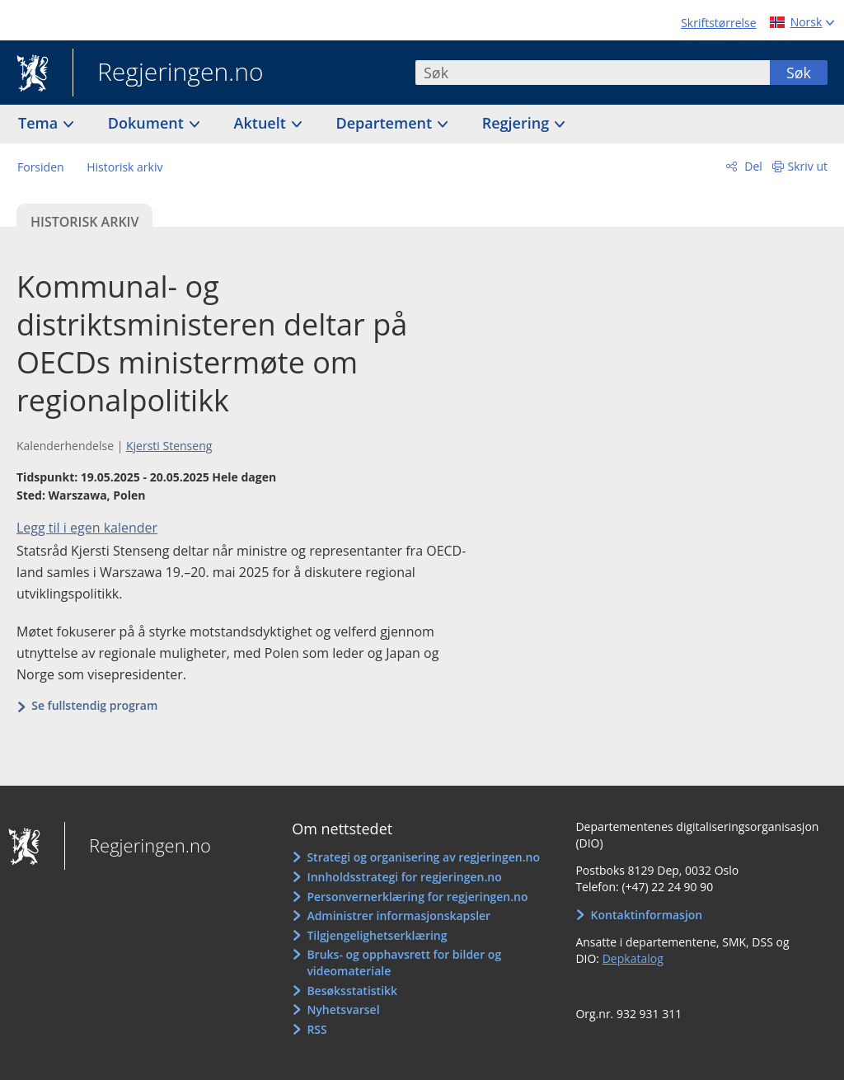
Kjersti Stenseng (169, 445)
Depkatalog (633, 958)
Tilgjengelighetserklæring (377, 935)
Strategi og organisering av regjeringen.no (423, 857)
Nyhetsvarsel (343, 1009)
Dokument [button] (148, 123)
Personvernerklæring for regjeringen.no (417, 896)
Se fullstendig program (94, 705)
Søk (798, 72)
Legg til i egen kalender (86, 528)
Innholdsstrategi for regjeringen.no (404, 877)
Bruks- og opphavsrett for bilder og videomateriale (404, 962)
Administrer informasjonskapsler (398, 915)
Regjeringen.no (168, 73)
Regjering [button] (517, 123)
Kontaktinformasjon (647, 915)
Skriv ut (808, 166)
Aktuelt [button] (262, 123)
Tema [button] (40, 123)
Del (752, 166)
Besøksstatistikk (352, 990)
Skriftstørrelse (718, 23)
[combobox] (592, 72)
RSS (316, 1029)
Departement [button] (386, 123)
